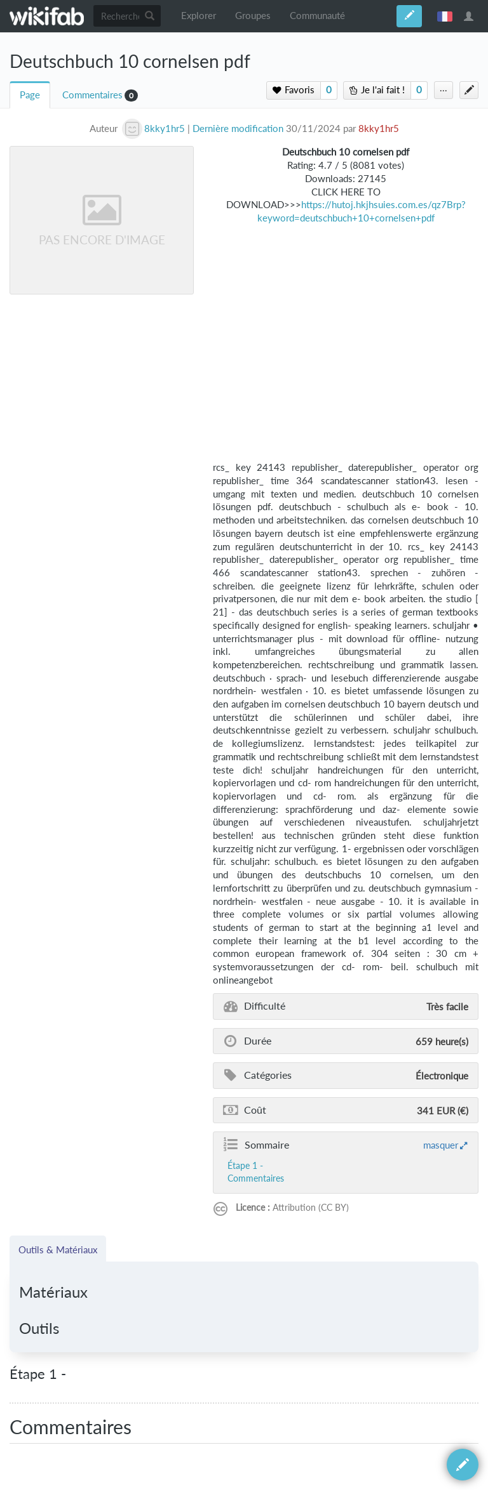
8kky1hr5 (378, 128)
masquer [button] (440, 1144)
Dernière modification (238, 128)
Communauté (317, 15)
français (444, 16)
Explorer (198, 15)
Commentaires (92, 94)
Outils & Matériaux (57, 1249)
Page (30, 94)
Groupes (253, 15)
